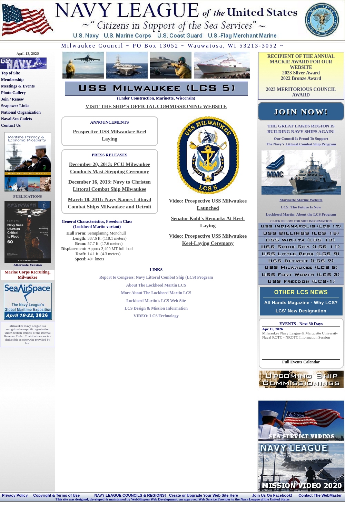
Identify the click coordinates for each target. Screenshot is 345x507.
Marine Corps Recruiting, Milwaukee (28, 275)
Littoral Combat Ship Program (311, 144)
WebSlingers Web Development (154, 499)
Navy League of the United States (264, 499)
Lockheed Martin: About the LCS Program (301, 214)
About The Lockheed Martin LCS (156, 285)
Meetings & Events (17, 86)
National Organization (21, 112)
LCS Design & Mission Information (156, 308)
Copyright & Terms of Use (56, 495)
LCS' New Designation (301, 310)
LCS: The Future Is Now (301, 207)
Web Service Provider (214, 499)
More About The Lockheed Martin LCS (156, 292)
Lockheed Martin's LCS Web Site (156, 300)
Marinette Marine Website (300, 200)
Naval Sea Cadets (16, 118)
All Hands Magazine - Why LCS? (301, 302)
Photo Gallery (13, 92)
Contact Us (11, 125)
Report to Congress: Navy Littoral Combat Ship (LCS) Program (156, 277)
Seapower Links (15, 105)
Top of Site (10, 73)
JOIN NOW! (301, 111)
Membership (12, 79)
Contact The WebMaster (320, 495)
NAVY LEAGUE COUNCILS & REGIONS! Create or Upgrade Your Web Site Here (166, 495)
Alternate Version (27, 265)
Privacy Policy (15, 495)
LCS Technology (156, 315)
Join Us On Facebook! (272, 495)
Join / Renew (12, 99)
